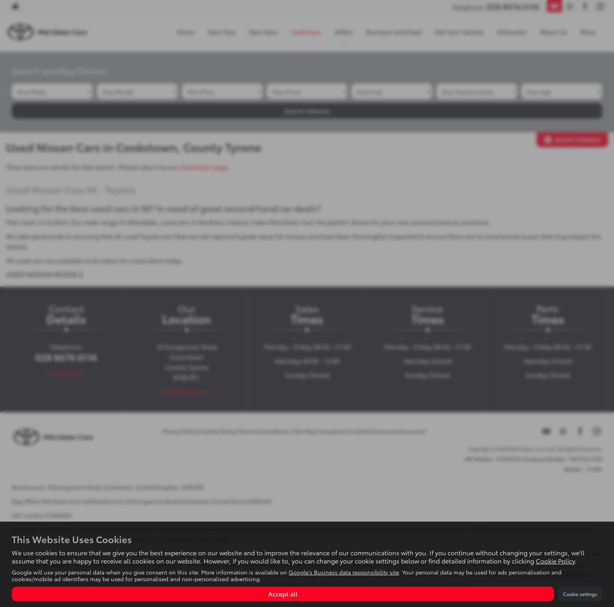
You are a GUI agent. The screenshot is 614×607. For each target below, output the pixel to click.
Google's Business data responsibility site (344, 572)
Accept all (283, 593)
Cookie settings (580, 594)
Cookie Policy (555, 560)
